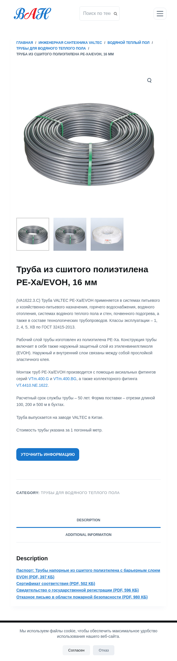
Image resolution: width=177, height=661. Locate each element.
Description (88, 520)
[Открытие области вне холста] (160, 14)
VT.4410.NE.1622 (32, 385)
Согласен (76, 650)
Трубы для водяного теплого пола (80, 493)
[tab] (88, 520)
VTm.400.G (38, 378)
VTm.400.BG (64, 378)
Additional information (88, 535)
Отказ (104, 650)
